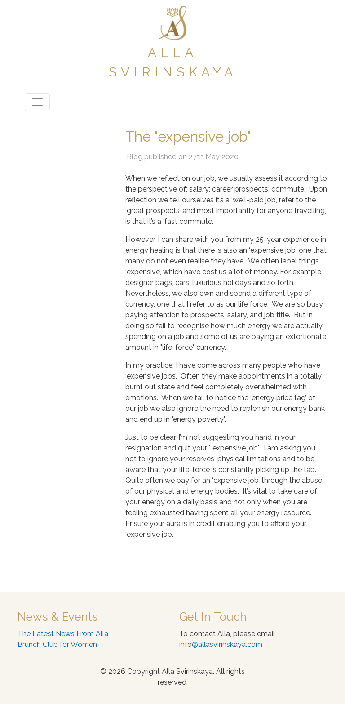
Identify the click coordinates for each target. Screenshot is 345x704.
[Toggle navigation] (37, 102)
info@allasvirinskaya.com (220, 644)
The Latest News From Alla (63, 633)
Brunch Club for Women (57, 644)
